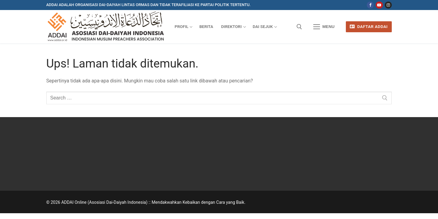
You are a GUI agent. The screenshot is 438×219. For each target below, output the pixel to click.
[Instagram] (388, 5)
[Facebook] (370, 5)
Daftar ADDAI (369, 26)
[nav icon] (324, 26)
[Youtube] (379, 5)
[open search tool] (299, 27)
